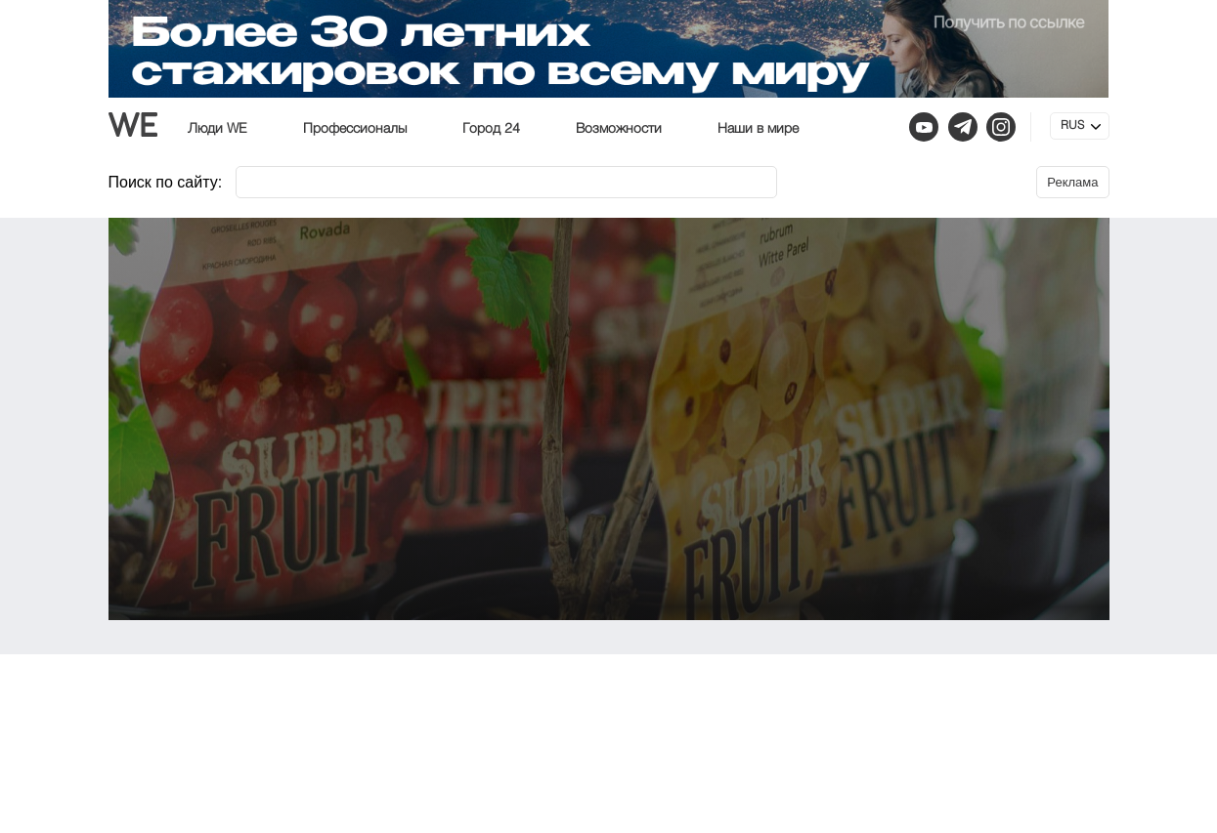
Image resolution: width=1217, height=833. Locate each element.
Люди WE (217, 129)
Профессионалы (355, 129)
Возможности (619, 129)
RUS (1072, 126)
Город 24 (491, 129)
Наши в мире (758, 129)
